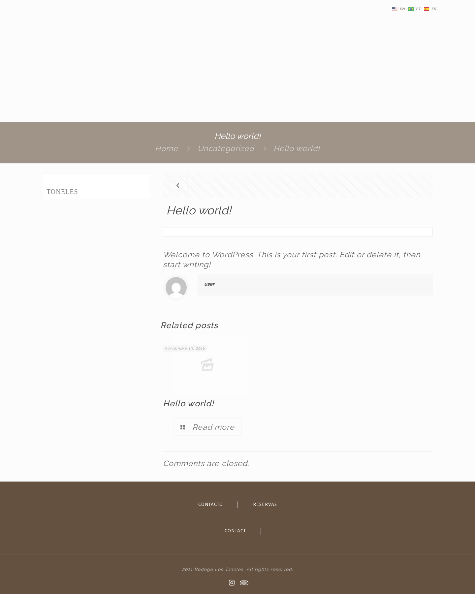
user (209, 284)
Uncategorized (226, 148)
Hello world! (296, 148)
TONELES (62, 191)
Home (166, 148)
